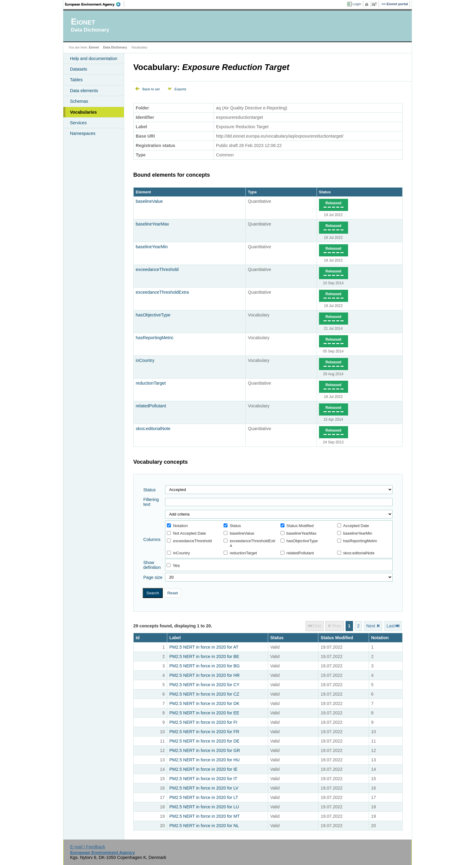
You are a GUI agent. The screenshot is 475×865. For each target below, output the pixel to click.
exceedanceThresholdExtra (162, 292)
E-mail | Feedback (87, 846)
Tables (76, 79)
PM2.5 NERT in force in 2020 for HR (204, 675)
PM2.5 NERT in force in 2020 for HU (204, 759)
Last (391, 625)
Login (357, 4)
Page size (152, 577)
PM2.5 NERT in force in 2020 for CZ (204, 694)
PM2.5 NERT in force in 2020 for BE (204, 656)
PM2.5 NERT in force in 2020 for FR (204, 731)
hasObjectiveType (153, 314)
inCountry (145, 360)
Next (370, 625)
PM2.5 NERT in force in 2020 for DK (204, 703)
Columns (152, 539)
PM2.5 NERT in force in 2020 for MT (204, 816)
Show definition (152, 565)
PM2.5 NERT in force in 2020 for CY (204, 684)
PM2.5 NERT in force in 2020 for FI (203, 722)
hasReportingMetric (155, 337)
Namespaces (82, 133)
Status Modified (297, 525)
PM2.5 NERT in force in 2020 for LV (203, 788)
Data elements (84, 90)
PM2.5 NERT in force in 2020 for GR (204, 750)
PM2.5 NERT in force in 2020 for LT (203, 797)
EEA (95, 4)
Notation (177, 525)
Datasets (78, 69)
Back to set (151, 89)
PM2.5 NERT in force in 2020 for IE (203, 769)
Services (78, 122)
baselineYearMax (152, 224)
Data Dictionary (115, 47)
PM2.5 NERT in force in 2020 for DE (204, 741)
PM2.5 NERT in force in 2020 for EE (204, 712)
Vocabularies (83, 112)
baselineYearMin (152, 246)
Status (325, 192)
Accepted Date (353, 525)
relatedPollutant (151, 405)
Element (143, 192)
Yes (176, 565)
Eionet (94, 47)
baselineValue (149, 201)
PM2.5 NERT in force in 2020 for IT (203, 778)
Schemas (79, 101)
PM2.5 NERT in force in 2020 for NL (204, 825)
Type (252, 192)
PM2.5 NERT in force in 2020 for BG (204, 665)
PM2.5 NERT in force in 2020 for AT (203, 647)
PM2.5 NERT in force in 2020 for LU (204, 806)
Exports (180, 89)
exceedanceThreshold (157, 269)
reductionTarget (151, 383)
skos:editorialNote (153, 428)
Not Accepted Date (186, 533)
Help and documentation (93, 58)
